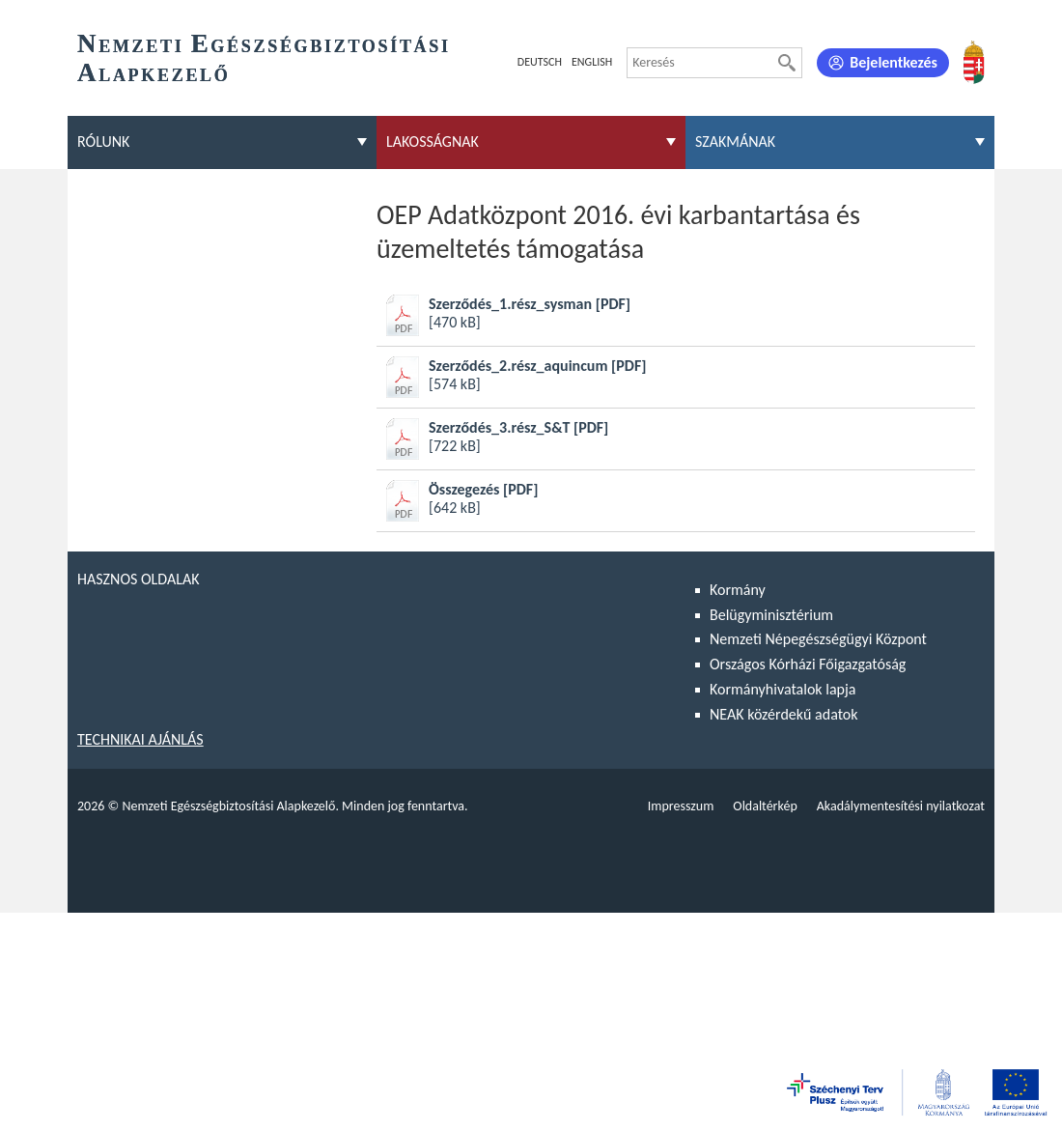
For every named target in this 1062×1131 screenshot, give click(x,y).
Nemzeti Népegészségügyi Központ (818, 639)
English (592, 62)
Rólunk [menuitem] (103, 141)
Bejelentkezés (893, 62)
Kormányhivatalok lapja (782, 689)
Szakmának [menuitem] (735, 141)
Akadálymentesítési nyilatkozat (901, 806)
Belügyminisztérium (771, 615)
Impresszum (681, 806)
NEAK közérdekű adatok (784, 714)
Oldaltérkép (764, 806)
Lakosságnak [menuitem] (432, 141)
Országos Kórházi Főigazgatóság (808, 664)
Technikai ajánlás (140, 739)
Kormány (738, 589)
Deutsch (539, 62)
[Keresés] (786, 62)
